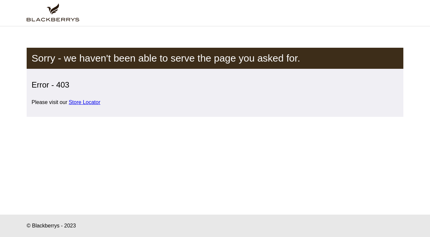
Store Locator (84, 102)
